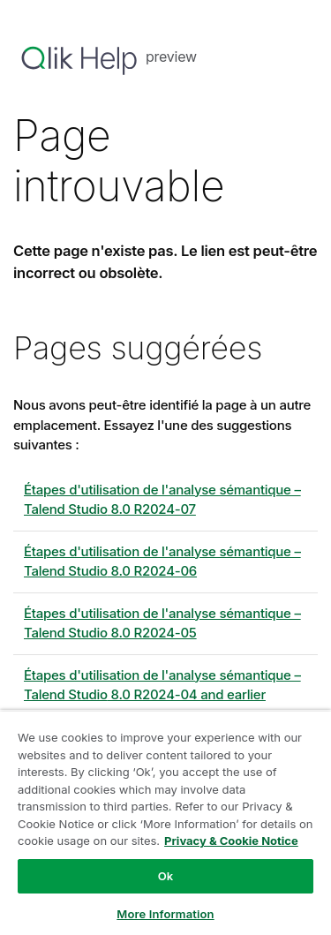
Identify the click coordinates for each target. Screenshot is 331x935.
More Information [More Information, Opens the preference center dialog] (165, 914)
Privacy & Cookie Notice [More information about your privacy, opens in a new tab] (231, 840)
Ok (166, 876)
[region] (165, 822)
